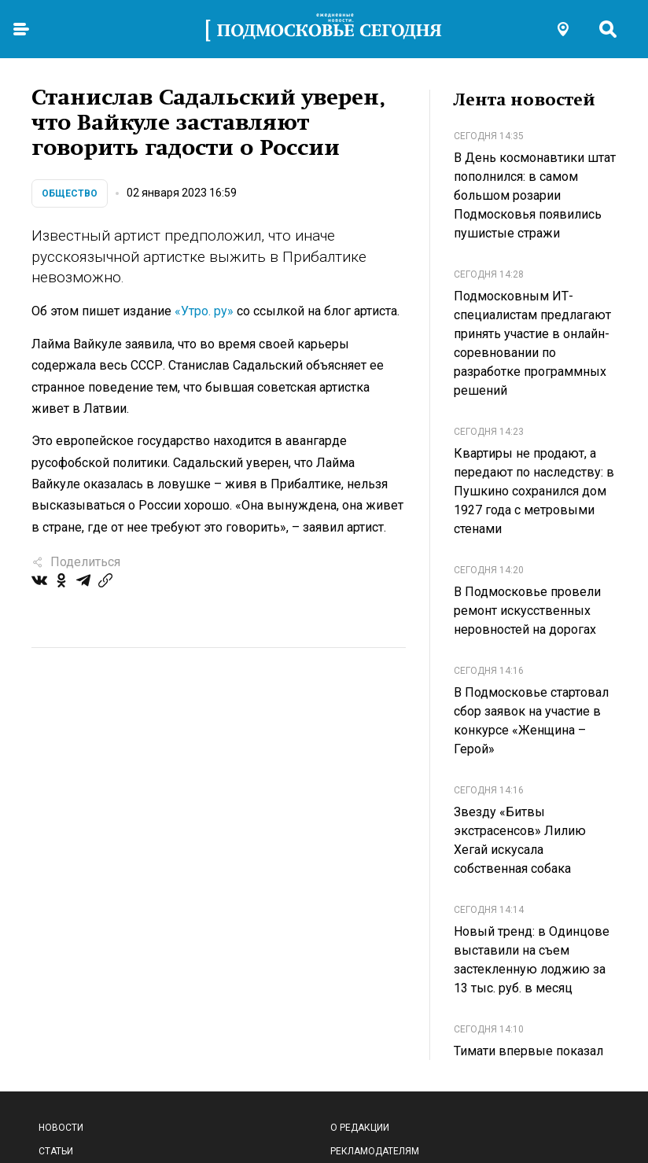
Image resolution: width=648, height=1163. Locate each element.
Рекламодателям (374, 1151)
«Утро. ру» (204, 311)
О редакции (359, 1127)
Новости (61, 1127)
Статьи (56, 1151)
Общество (70, 193)
